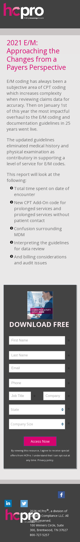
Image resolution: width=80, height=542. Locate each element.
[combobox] (37, 409)
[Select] (37, 409)
